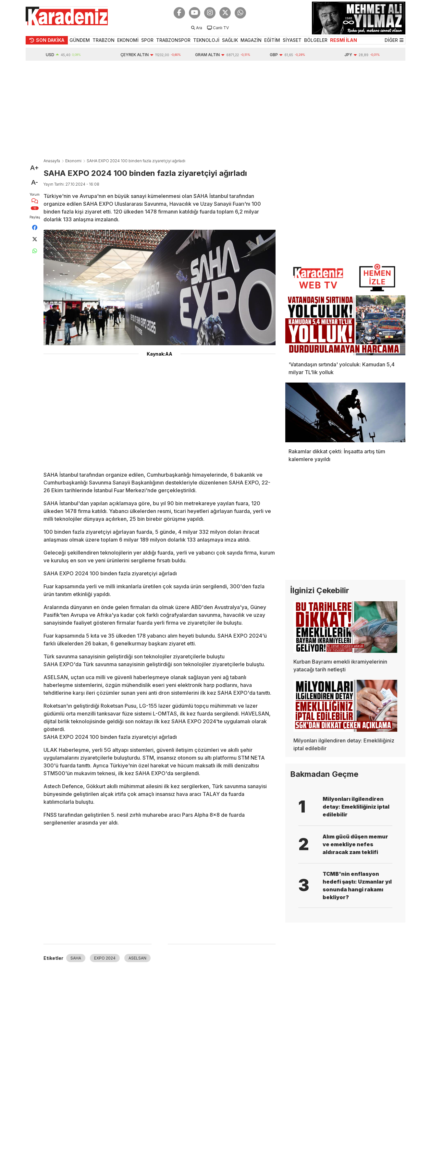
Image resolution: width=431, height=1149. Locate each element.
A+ (34, 168)
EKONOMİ (128, 40)
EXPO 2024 (105, 958)
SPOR (147, 40)
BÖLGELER (315, 40)
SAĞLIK (230, 40)
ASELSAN (137, 958)
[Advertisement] (215, 109)
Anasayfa (51, 160)
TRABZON (103, 40)
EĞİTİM (272, 40)
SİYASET (292, 40)
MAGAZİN (251, 40)
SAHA (75, 958)
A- (34, 182)
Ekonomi (73, 160)
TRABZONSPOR (173, 40)
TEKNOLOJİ (206, 40)
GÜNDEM (79, 40)
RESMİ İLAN (343, 40)
